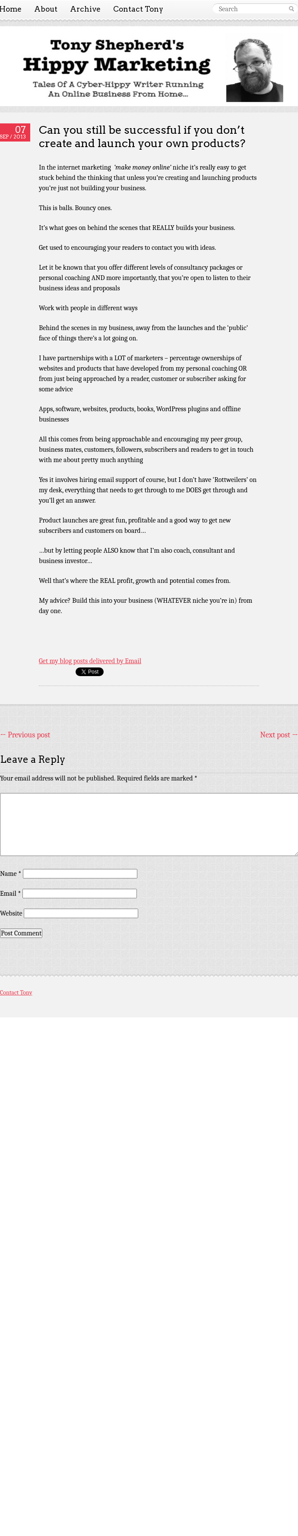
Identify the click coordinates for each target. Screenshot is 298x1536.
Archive (85, 9)
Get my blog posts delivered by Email (90, 661)
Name (10, 874)
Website (11, 913)
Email (10, 893)
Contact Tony (138, 9)
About (45, 9)
